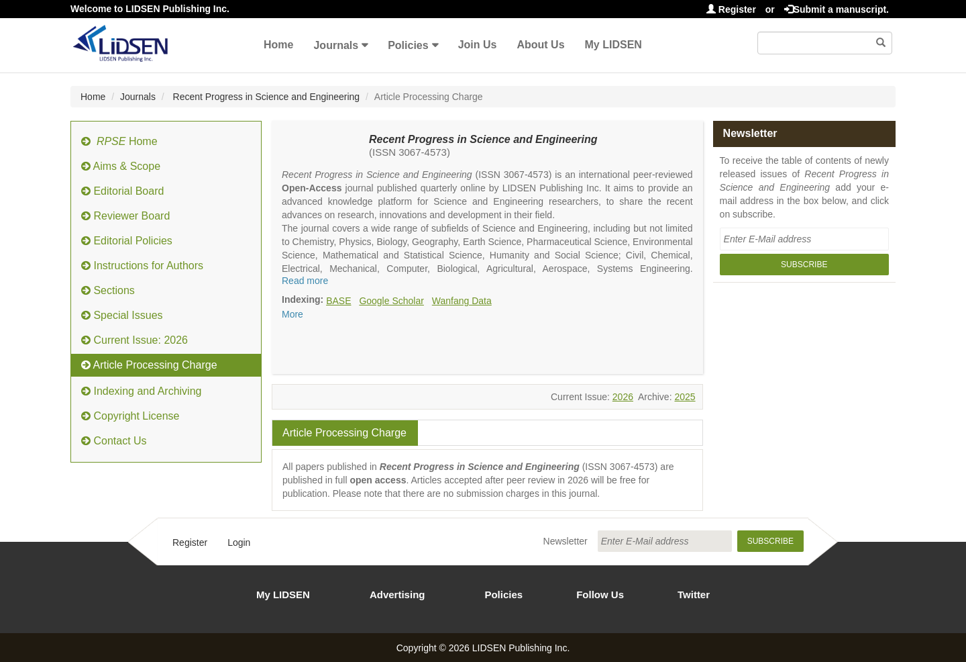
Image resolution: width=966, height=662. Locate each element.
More (292, 314)
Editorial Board (122, 191)
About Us (540, 44)
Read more (305, 280)
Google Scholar (391, 300)
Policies (408, 45)
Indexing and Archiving (141, 391)
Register (731, 9)
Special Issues (122, 315)
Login (238, 542)
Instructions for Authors (142, 265)
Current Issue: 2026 (134, 340)
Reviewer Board (125, 216)
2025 (684, 396)
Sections (108, 290)
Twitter (694, 594)
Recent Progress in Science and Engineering (265, 96)
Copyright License (130, 416)
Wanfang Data (462, 300)
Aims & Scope (120, 166)
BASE (338, 300)
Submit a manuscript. (836, 9)
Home (278, 44)
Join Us (477, 44)
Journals (335, 45)
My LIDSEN (613, 44)
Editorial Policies (126, 240)
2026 (622, 396)
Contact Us (114, 440)
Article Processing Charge (149, 365)
